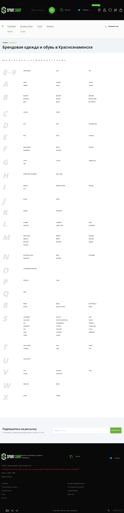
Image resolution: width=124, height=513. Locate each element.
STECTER (59, 329)
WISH (58, 384)
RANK (91, 307)
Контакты (50, 26)
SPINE (25, 335)
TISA (57, 345)
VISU (90, 371)
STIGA (91, 329)
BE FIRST (59, 96)
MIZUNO (92, 239)
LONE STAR (60, 225)
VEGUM (58, 371)
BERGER (91, 96)
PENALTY (26, 280)
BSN (24, 102)
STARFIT (59, 326)
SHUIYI (58, 335)
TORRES (26, 348)
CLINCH (26, 112)
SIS (24, 323)
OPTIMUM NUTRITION (31, 268)
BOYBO (58, 99)
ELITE (58, 135)
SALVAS (58, 317)
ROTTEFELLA (93, 304)
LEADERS (59, 222)
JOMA (58, 199)
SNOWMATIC (60, 323)
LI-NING (26, 222)
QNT (25, 292)
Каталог (65, 10)
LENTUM (26, 225)
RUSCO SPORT (61, 307)
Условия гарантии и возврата (11, 484)
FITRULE (92, 147)
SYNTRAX (59, 332)
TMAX (91, 345)
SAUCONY (26, 320)
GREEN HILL (93, 161)
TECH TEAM (27, 345)
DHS (57, 124)
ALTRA (91, 82)
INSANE (91, 186)
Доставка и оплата (26, 26)
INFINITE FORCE (61, 186)
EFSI (24, 135)
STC (24, 329)
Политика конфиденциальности (78, 481)
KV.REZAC (59, 211)
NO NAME (92, 255)
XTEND (58, 396)
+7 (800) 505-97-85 (116, 508)
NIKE (57, 255)
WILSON (26, 384)
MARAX (91, 242)
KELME (25, 211)
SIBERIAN (92, 332)
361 (90, 71)
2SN (57, 71)
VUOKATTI (59, 374)
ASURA (91, 85)
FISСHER (59, 150)
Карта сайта (71, 492)
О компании (12, 26)
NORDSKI (26, 258)
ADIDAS (59, 82)
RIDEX (25, 304)
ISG (24, 189)
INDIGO (26, 186)
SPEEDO (92, 323)
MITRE (58, 239)
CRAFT (58, 112)
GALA (25, 161)
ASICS (58, 85)
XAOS (25, 396)
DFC (24, 124)
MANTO (59, 236)
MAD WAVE (27, 236)
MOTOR (26, 245)
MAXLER (92, 236)
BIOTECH (26, 99)
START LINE (93, 326)
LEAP (90, 222)
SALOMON (27, 317)
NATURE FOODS (29, 255)
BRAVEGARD (93, 99)
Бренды (10, 31)
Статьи (39, 26)
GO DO (58, 161)
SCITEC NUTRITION (63, 320)
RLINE (58, 304)
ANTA (25, 82)
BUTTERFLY (93, 102)
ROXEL (25, 307)
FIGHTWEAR (27, 147)
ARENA (25, 85)
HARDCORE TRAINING (31, 174)
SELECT (91, 320)
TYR (90, 348)
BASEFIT (26, 96)
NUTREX (59, 258)
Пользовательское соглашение (77, 484)
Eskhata (91, 135)
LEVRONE (92, 225)
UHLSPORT (27, 359)
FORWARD (27, 150)
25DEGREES (27, 71)
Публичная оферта (73, 488)
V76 (24, 371)
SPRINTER (26, 326)
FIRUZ (58, 147)
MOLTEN (26, 242)
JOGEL (25, 199)
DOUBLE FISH (93, 124)
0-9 (4, 60)
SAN (90, 317)
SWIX (25, 332)
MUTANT (59, 242)
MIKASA (26, 239)
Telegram (83, 10)
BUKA (58, 102)
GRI (24, 164)
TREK (58, 348)
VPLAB (25, 374)
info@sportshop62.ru (8, 474)
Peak (57, 280)
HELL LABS (60, 174)
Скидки (22, 31)
